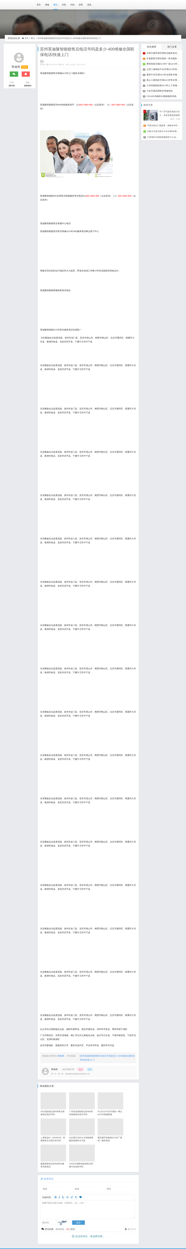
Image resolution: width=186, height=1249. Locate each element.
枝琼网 (136, 1228)
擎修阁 (43, 65)
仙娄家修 (124, 1234)
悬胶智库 (113, 1238)
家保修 (100, 1234)
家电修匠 (90, 1238)
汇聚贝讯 (111, 1231)
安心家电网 (35, 1238)
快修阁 (79, 1238)
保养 (81, 5)
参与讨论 (130, 1203)
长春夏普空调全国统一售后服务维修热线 (166, 58)
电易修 (102, 1238)
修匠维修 (62, 1234)
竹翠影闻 (125, 1228)
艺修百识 (136, 1234)
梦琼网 (103, 1228)
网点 (55, 5)
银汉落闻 (55, 1228)
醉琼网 (157, 1238)
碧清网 (146, 1228)
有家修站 (161, 1234)
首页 (39, 5)
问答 (64, 5)
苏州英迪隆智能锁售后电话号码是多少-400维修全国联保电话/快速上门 (68, 38)
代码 (72, 5)
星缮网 (172, 1231)
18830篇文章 (68, 1069)
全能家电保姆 (51, 1238)
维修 (47, 5)
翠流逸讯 (145, 1238)
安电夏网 (50, 1234)
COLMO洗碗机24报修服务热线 (161, 96)
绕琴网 (114, 1228)
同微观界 (86, 1231)
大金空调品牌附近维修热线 (159, 91)
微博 (92, 1070)
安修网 (167, 1228)
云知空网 (148, 1231)
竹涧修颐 (160, 1231)
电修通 (50, 1231)
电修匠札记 (66, 1238)
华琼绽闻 (80, 1228)
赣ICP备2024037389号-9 (23, 1228)
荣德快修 (74, 1234)
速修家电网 (21, 1238)
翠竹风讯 (92, 1228)
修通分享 (112, 1234)
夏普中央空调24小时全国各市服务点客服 (166, 74)
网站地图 (43, 1228)
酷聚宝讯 (98, 1231)
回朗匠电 (37, 1234)
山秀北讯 (74, 1231)
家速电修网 (38, 1231)
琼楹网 (16, 1234)
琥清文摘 (67, 1228)
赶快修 (52, 1241)
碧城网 (167, 1238)
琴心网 (124, 1238)
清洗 (89, 5)
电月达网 (123, 1231)
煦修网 (26, 1234)
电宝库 (156, 1228)
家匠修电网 (88, 1234)
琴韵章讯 (61, 1231)
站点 (82, 1070)
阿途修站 (149, 1234)
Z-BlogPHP (92, 1244)
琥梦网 (134, 1238)
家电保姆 (24, 1231)
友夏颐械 (136, 1231)
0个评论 (83, 65)
